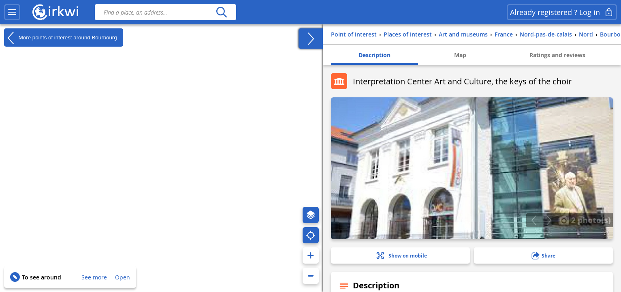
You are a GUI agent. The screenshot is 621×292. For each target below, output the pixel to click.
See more (94, 277)
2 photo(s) (584, 219)
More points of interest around (60, 37)
